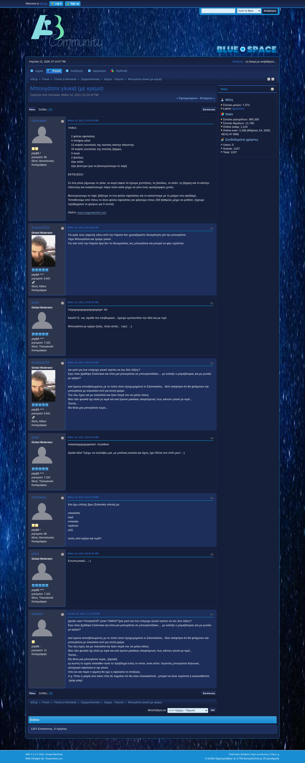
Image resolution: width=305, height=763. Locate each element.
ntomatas (39, 121)
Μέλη (229, 99)
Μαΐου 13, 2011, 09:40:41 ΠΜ (83, 553)
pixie (35, 302)
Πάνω (32, 693)
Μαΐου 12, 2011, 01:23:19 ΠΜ (83, 120)
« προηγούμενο (187, 98)
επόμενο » (207, 98)
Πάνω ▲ (275, 754)
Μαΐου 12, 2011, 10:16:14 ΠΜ (83, 437)
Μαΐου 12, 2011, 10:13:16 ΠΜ (83, 362)
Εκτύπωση (209, 109)
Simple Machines (54, 754)
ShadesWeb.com (54, 758)
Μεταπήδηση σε (157, 710)
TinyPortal (234, 754)
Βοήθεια (245, 754)
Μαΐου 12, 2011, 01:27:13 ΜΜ (83, 497)
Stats (224, 89)
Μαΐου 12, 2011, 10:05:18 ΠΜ (83, 302)
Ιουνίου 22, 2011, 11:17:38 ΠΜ (84, 613)
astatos (37, 614)
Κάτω (32, 109)
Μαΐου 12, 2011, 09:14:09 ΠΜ (83, 227)
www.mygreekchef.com (91, 212)
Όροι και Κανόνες (260, 754)
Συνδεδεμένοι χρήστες (241, 139)
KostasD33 (40, 228)
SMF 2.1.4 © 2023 (34, 754)
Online (34, 719)
